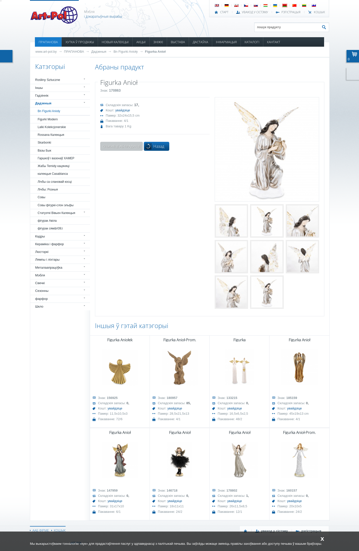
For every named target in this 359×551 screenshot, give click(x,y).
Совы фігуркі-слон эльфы (56, 205)
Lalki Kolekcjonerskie (52, 127)
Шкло (39, 306)
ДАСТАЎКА (200, 42)
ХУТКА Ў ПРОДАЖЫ (80, 42)
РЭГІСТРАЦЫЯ (290, 12)
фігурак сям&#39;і (50, 228)
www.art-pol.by (46, 51)
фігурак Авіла (47, 220)
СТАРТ (224, 12)
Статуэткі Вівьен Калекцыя (56, 213)
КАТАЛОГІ (252, 42)
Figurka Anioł (155, 51)
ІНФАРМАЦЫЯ (226, 42)
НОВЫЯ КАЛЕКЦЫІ (115, 42)
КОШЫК (319, 12)
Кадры (40, 236)
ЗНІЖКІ (158, 42)
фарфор (41, 299)
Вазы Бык (44, 150)
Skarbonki (44, 142)
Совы (41, 197)
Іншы (39, 88)
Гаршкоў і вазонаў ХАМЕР (56, 158)
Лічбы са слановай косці (55, 182)
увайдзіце (122, 110)
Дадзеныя (98, 51)
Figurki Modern (48, 119)
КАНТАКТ (273, 42)
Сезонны (41, 291)
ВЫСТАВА (178, 42)
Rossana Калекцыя (51, 135)
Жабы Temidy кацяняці (54, 166)
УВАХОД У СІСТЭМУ (255, 12)
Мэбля (40, 275)
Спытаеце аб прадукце (121, 146)
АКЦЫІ (141, 42)
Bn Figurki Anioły (125, 51)
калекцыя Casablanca (53, 174)
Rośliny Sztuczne (47, 80)
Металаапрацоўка (48, 267)
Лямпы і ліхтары (47, 259)
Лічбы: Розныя (48, 189)
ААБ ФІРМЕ (40, 530)
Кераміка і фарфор (49, 244)
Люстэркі (41, 252)
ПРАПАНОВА (48, 42)
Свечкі (40, 283)
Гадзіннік (41, 95)
